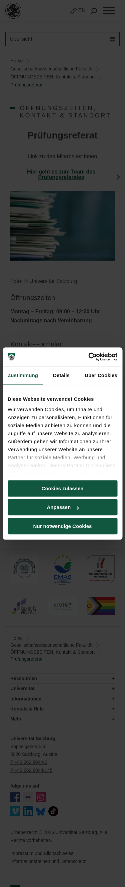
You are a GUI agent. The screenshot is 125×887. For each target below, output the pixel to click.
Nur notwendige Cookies (62, 526)
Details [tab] (61, 375)
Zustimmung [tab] (23, 375)
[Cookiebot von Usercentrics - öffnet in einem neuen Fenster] (89, 356)
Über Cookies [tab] (101, 375)
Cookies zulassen (63, 488)
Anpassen (63, 507)
